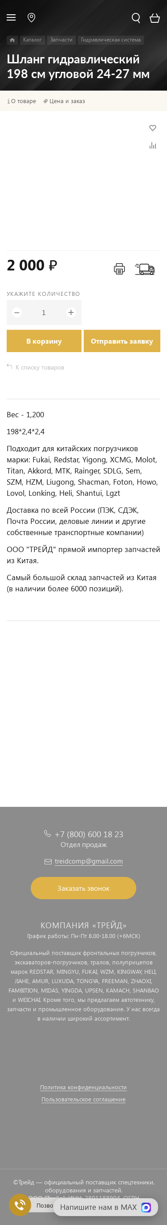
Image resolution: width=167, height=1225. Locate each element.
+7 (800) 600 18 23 (88, 833)
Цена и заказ (67, 100)
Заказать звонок (83, 888)
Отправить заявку (122, 340)
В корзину (44, 340)
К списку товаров (40, 367)
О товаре (23, 100)
